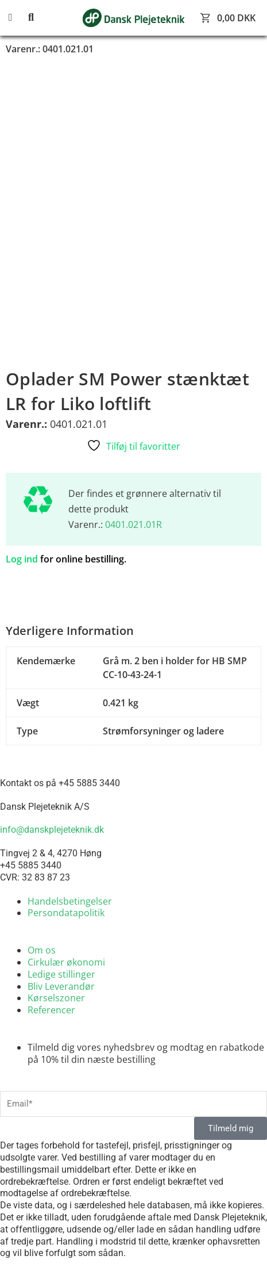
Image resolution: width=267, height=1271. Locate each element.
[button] (17, 18)
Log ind (22, 559)
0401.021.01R (133, 524)
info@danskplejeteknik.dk (52, 829)
